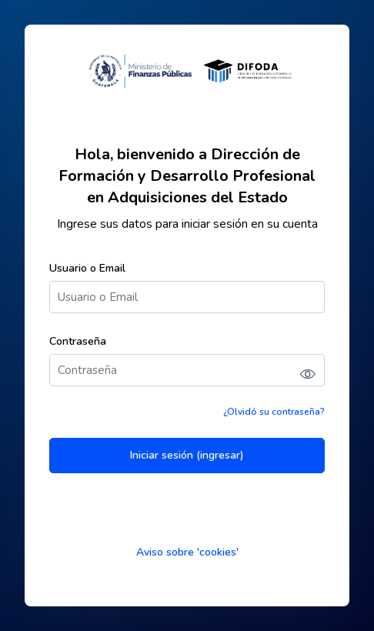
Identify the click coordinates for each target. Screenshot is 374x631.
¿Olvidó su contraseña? (274, 412)
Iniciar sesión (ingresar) (187, 455)
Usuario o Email (87, 268)
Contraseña (77, 341)
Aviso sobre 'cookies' (187, 552)
